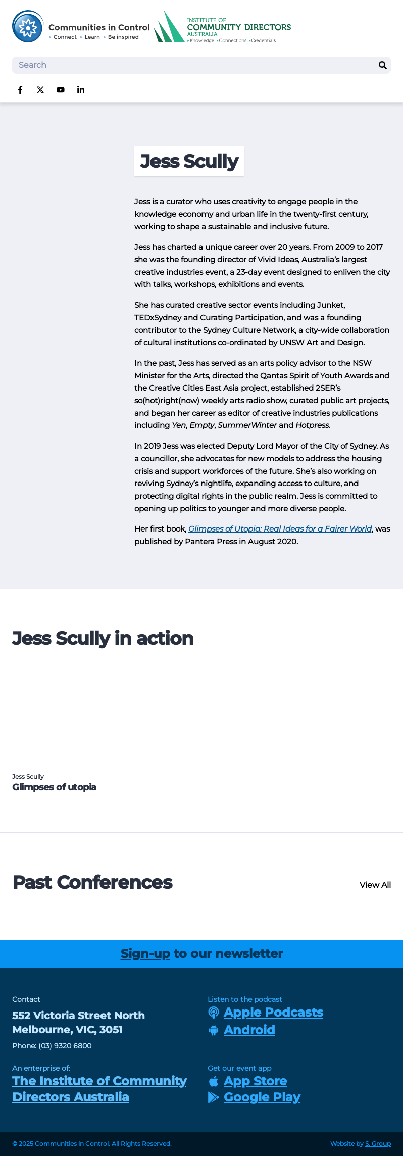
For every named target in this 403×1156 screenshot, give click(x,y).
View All (375, 885)
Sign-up (145, 953)
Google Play (254, 1097)
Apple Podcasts (265, 1012)
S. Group (378, 1143)
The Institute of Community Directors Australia (99, 1089)
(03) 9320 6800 (64, 1045)
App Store (247, 1081)
